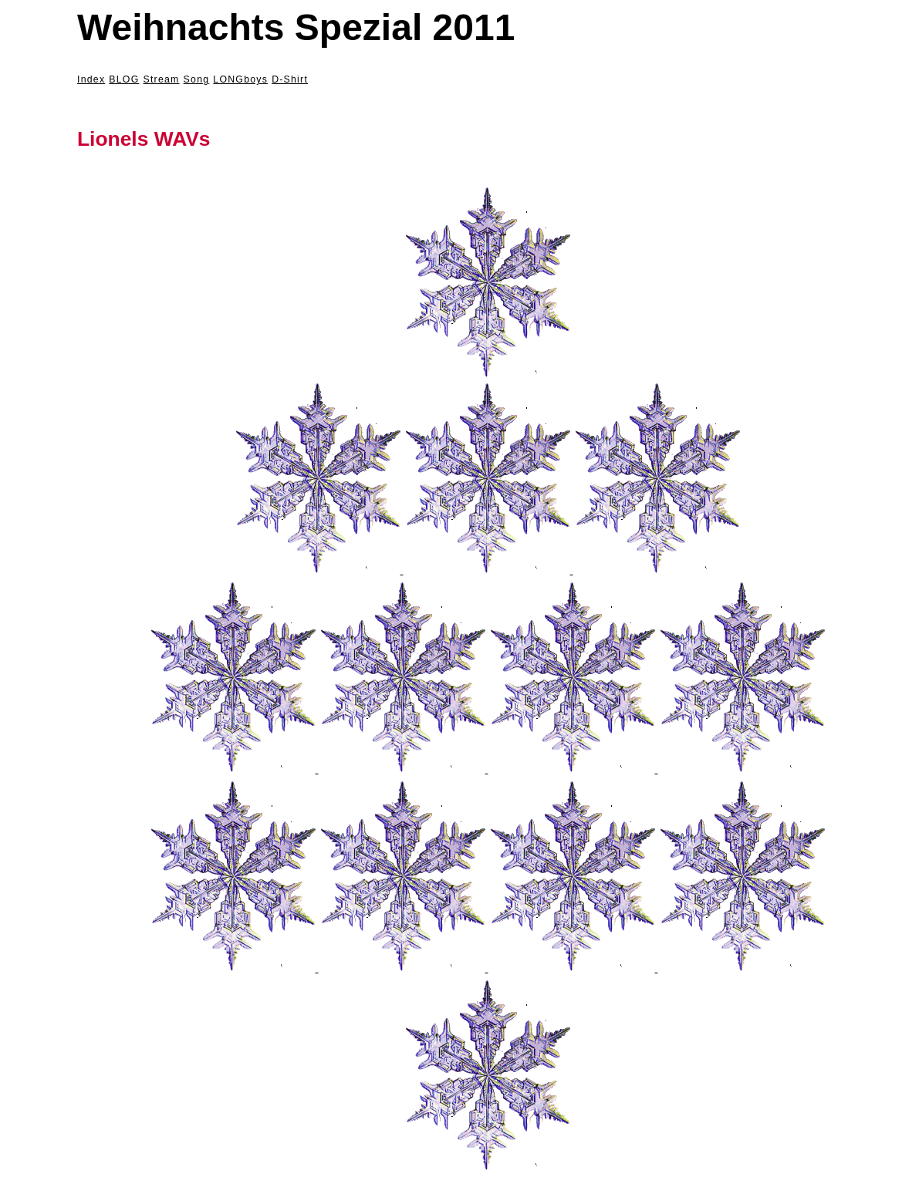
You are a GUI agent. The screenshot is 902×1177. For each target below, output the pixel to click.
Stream (162, 79)
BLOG (124, 79)
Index (91, 79)
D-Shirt (290, 79)
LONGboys (240, 79)
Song (197, 79)
